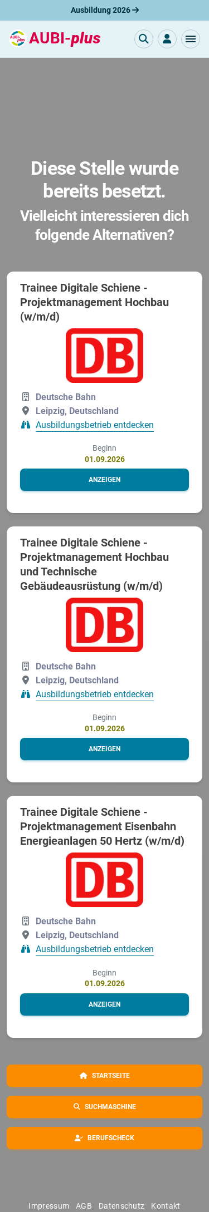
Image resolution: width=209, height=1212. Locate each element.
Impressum (48, 1205)
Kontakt (165, 1205)
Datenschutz (121, 1205)
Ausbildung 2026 (105, 10)
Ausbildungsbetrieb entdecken (95, 425)
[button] (190, 38)
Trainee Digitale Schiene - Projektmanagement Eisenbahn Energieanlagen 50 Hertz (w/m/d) (102, 826)
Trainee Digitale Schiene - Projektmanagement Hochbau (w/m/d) (94, 302)
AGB (84, 1205)
